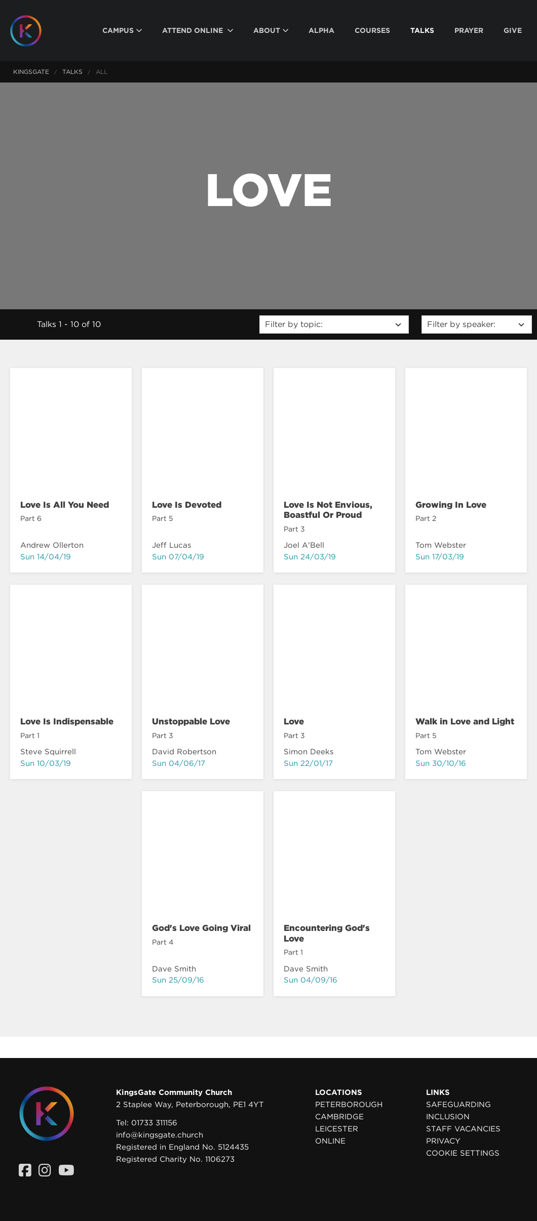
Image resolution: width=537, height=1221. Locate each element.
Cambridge (339, 1116)
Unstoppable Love (191, 721)
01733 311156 (154, 1122)
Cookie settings (463, 1153)
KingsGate (31, 71)
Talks (72, 71)
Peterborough (348, 1104)
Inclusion (448, 1116)
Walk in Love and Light (464, 721)
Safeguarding (458, 1104)
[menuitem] (122, 30)
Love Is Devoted (186, 505)
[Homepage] (33, 31)
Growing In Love (450, 505)
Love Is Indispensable (66, 721)
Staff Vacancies (463, 1128)
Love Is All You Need (64, 505)
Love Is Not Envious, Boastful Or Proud (328, 510)
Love (294, 721)
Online (330, 1141)
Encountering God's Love (327, 933)
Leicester (336, 1128)
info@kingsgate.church (159, 1134)
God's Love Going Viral (201, 928)
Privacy (443, 1141)
